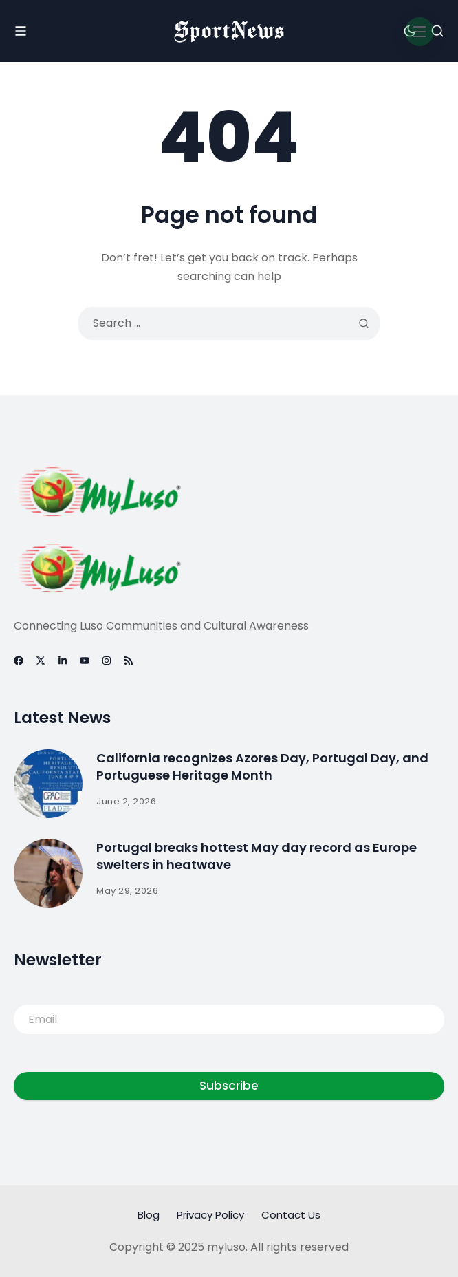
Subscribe (229, 1085)
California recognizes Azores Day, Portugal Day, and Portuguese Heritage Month (262, 766)
